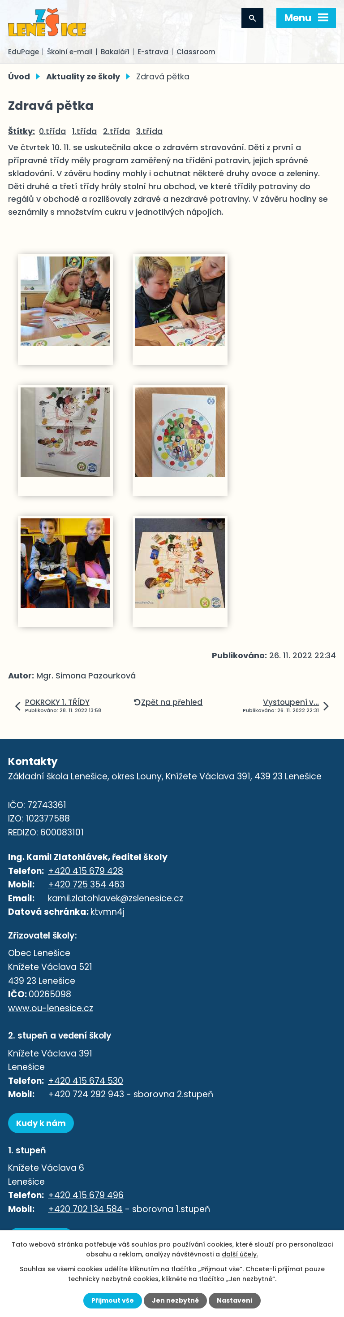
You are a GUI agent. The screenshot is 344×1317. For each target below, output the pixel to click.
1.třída (84, 131)
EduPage (23, 51)
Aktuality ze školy (83, 76)
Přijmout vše (112, 1300)
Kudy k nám (41, 1123)
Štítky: (21, 131)
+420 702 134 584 (85, 1209)
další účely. (240, 1254)
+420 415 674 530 (85, 1081)
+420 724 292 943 (86, 1094)
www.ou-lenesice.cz (50, 1008)
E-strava (153, 51)
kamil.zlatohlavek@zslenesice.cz (115, 898)
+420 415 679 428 (85, 871)
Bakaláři (115, 51)
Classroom (195, 51)
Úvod (19, 76)
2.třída (116, 131)
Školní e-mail (70, 51)
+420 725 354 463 (86, 884)
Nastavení (235, 1300)
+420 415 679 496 (86, 1195)
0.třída (52, 131)
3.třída (149, 131)
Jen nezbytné (175, 1300)
